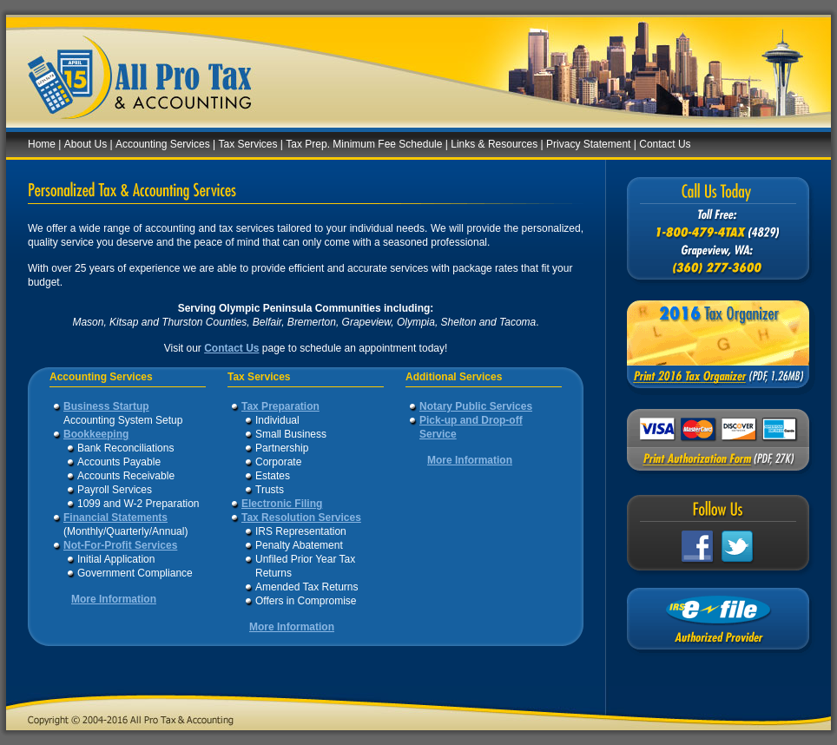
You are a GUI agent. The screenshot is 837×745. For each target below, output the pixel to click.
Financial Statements (115, 517)
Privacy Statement (588, 144)
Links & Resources (494, 144)
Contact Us (664, 144)
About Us (85, 144)
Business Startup (106, 406)
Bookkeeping (96, 434)
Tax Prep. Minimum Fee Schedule (364, 144)
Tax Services (248, 144)
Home (42, 144)
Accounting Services (162, 144)
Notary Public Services (475, 406)
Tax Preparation (280, 406)
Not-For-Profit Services (120, 545)
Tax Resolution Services (301, 517)
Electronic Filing (281, 504)
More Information (113, 599)
